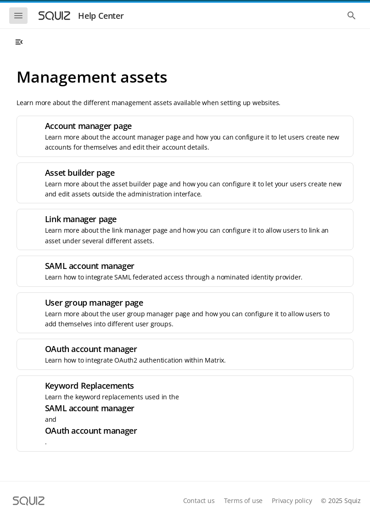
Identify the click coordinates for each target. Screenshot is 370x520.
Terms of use (243, 500)
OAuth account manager (91, 348)
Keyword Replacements (89, 385)
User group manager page (94, 302)
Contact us (199, 500)
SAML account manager (90, 265)
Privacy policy (292, 500)
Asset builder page (80, 172)
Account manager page (88, 125)
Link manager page (81, 218)
